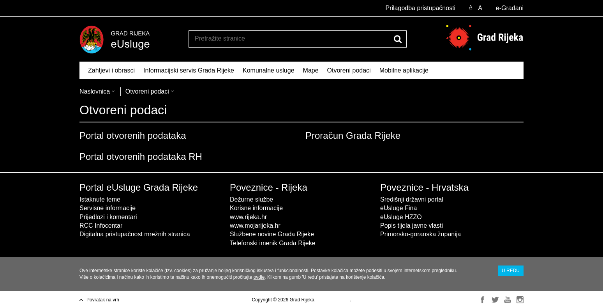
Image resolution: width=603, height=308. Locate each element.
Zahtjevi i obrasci (111, 70)
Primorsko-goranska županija (420, 234)
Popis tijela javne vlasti (411, 225)
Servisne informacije (107, 208)
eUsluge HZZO (401, 217)
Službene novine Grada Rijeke (272, 234)
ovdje (259, 277)
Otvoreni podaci (349, 70)
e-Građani (510, 8)
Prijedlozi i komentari (108, 217)
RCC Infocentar (100, 225)
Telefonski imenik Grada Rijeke (273, 243)
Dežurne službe (251, 199)
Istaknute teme (99, 199)
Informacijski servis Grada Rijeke (188, 70)
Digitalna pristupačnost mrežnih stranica (134, 234)
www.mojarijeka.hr (255, 225)
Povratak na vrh (102, 300)
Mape (311, 70)
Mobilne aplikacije (403, 70)
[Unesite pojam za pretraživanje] (289, 38)
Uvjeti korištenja (333, 300)
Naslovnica (94, 91)
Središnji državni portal (411, 199)
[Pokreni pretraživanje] (397, 39)
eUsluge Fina (398, 208)
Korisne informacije (256, 208)
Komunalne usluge (268, 70)
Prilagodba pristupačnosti (420, 8)
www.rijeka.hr (248, 217)
